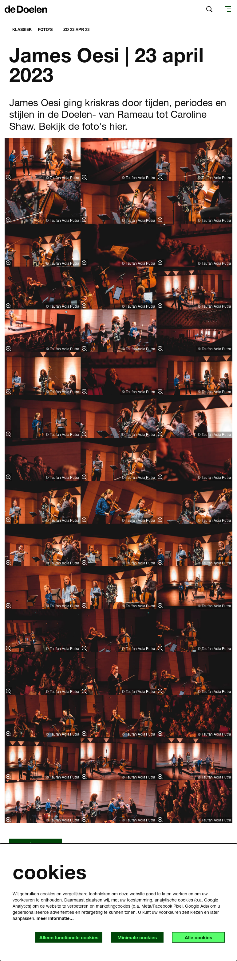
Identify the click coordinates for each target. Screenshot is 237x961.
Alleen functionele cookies (65, 937)
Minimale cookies (134, 937)
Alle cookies (198, 937)
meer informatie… (55, 918)
